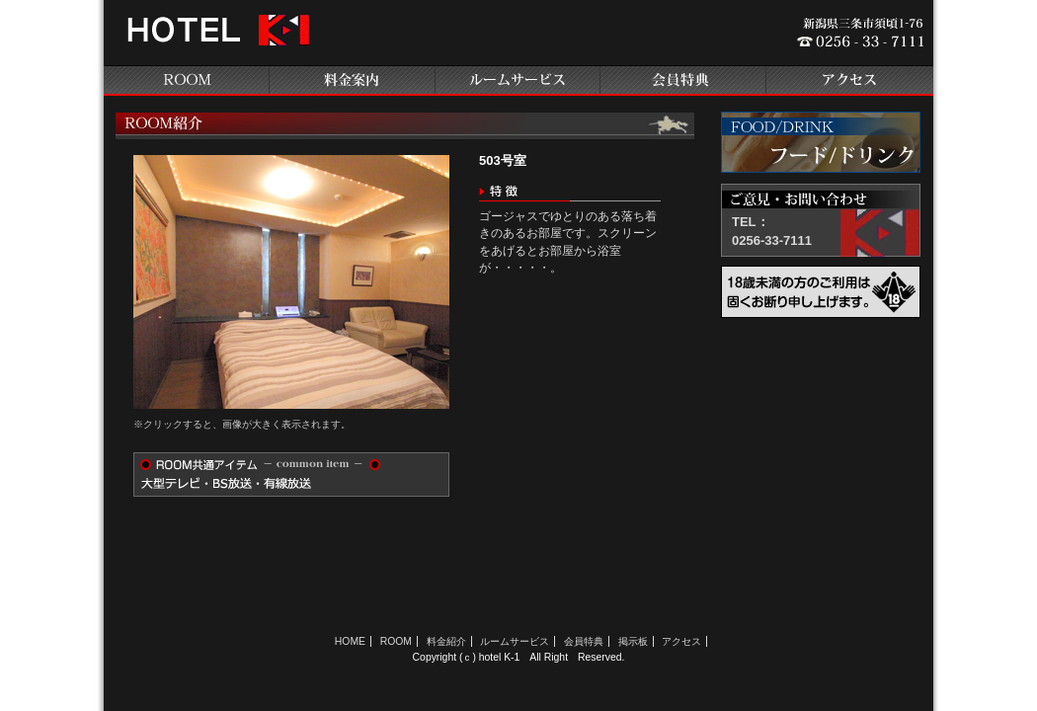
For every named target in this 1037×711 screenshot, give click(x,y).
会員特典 (684, 80)
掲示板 (633, 641)
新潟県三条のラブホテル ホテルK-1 (215, 37)
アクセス (850, 80)
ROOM (396, 641)
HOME (350, 641)
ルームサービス (518, 80)
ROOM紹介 (187, 80)
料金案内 (353, 80)
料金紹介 (446, 641)
